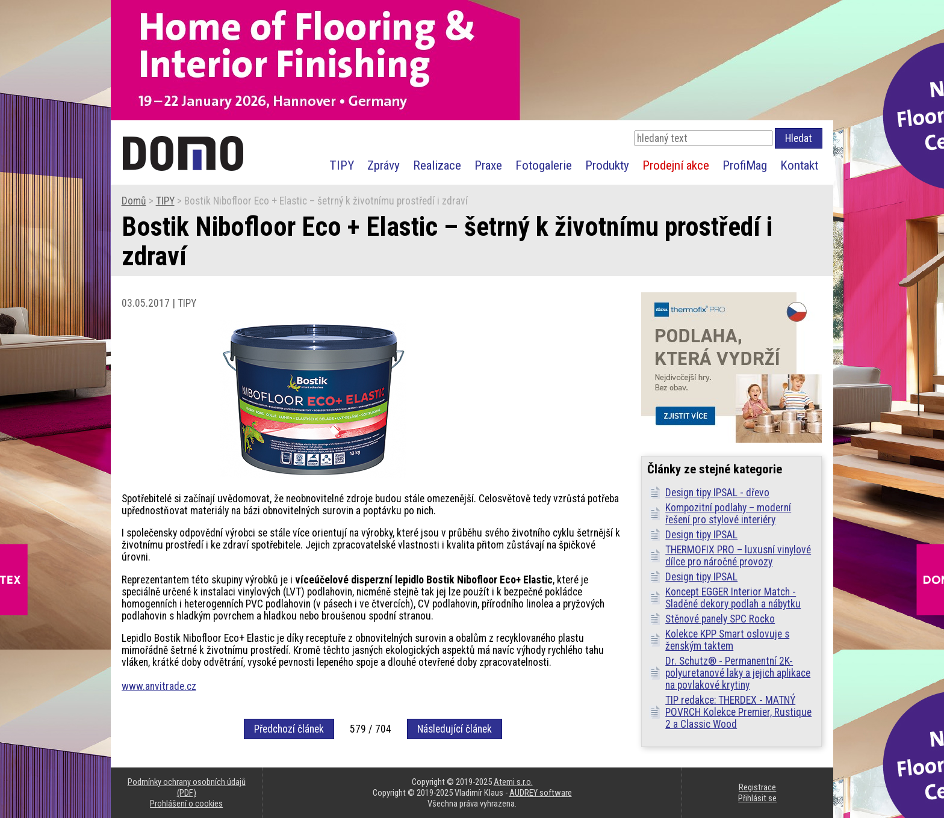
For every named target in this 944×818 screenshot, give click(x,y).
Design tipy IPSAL (701, 535)
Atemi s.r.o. (513, 781)
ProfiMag (744, 165)
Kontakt (799, 165)
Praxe (488, 165)
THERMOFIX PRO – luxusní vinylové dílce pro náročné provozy (738, 556)
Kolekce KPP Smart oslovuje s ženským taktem (727, 640)
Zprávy (383, 165)
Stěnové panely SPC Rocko (720, 619)
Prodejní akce (675, 165)
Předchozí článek (289, 729)
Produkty (607, 165)
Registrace (757, 787)
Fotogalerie (543, 165)
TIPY (341, 165)
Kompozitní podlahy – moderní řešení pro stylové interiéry (728, 514)
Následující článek (454, 729)
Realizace (437, 165)
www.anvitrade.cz (159, 686)
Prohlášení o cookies (186, 803)
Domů (134, 201)
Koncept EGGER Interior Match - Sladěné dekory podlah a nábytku (733, 598)
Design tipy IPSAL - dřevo (717, 493)
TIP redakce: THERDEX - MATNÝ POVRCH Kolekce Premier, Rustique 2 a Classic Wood (738, 712)
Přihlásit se (757, 798)
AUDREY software (540, 792)
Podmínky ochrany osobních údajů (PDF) (187, 787)
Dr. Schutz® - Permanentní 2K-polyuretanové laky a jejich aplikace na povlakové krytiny (737, 673)
